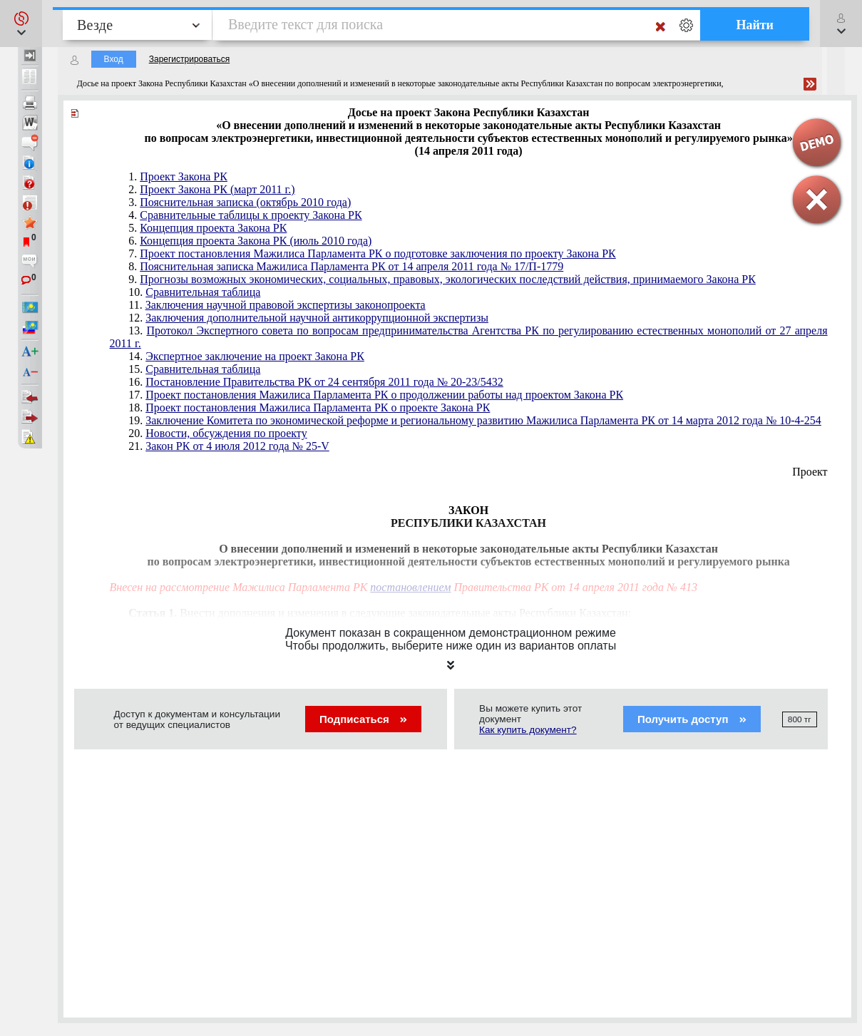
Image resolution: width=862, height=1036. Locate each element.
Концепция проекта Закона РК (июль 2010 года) (255, 241)
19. (474, 420)
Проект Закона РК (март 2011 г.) (217, 189)
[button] (21, 23)
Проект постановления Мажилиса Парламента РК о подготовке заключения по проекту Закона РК (378, 253)
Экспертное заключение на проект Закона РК (254, 356)
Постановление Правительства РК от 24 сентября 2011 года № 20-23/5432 (324, 382)
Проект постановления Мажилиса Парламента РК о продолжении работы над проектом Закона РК (384, 395)
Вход (113, 59)
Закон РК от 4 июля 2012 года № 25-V (237, 446)
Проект (809, 472)
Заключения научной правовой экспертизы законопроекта (285, 305)
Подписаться (363, 719)
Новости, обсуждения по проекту (226, 433)
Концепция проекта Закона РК (213, 228)
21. (228, 446)
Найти (755, 25)
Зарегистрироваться (189, 59)
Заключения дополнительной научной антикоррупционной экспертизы (316, 318)
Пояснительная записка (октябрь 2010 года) (245, 202)
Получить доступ (691, 719)
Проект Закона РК (183, 176)
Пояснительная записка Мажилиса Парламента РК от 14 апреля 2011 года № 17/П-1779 (351, 266)
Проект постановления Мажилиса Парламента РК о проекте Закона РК (317, 407)
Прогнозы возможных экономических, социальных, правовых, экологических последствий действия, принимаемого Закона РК (448, 279)
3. (239, 202)
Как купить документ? (528, 729)
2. (211, 189)
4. (244, 215)
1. (177, 176)
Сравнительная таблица (202, 292)
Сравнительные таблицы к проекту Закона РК (250, 215)
